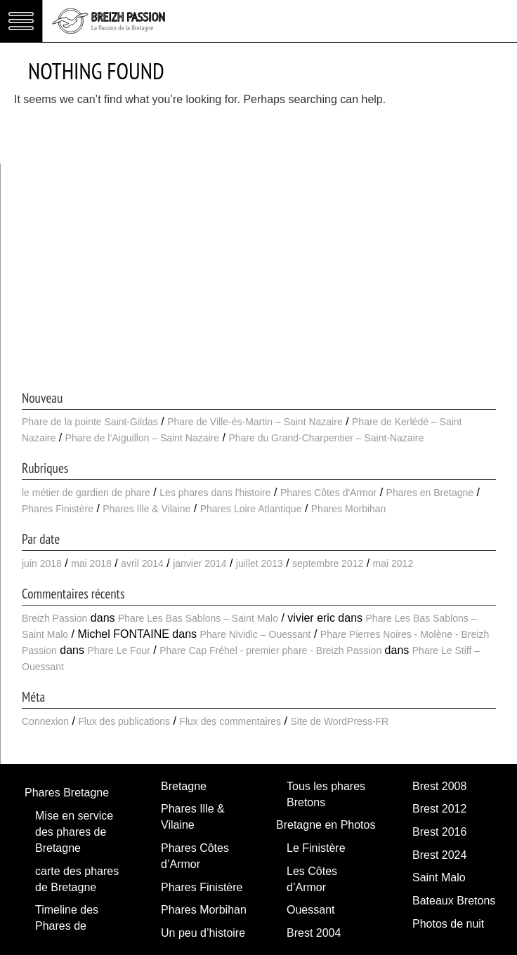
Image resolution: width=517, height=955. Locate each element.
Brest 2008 (439, 786)
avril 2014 (142, 563)
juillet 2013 (259, 563)
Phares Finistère (57, 508)
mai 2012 (393, 563)
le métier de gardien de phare (86, 492)
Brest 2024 (439, 855)
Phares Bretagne (67, 793)
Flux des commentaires (230, 721)
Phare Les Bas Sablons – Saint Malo (198, 618)
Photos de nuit (448, 924)
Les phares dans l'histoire (214, 492)
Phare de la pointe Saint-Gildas (90, 421)
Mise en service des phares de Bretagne (74, 832)
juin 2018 (42, 563)
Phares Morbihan (348, 508)
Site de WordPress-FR (339, 721)
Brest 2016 (439, 832)
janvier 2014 (199, 563)
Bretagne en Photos (325, 825)
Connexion (45, 721)
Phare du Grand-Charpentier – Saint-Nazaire (326, 437)
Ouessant (310, 910)
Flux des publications (124, 721)
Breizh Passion (54, 618)
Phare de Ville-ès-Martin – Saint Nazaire (255, 421)
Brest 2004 (314, 933)
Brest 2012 (439, 809)
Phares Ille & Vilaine (146, 508)
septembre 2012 (327, 563)
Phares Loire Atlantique (251, 508)
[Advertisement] (259, 283)
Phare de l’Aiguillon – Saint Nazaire (142, 437)
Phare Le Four (118, 650)
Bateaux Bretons (453, 901)
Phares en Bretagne (430, 492)
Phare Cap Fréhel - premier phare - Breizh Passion (270, 650)
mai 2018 (91, 563)
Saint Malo (439, 877)
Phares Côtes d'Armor (328, 492)
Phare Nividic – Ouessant (254, 634)
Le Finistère (316, 848)
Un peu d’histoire (203, 933)
